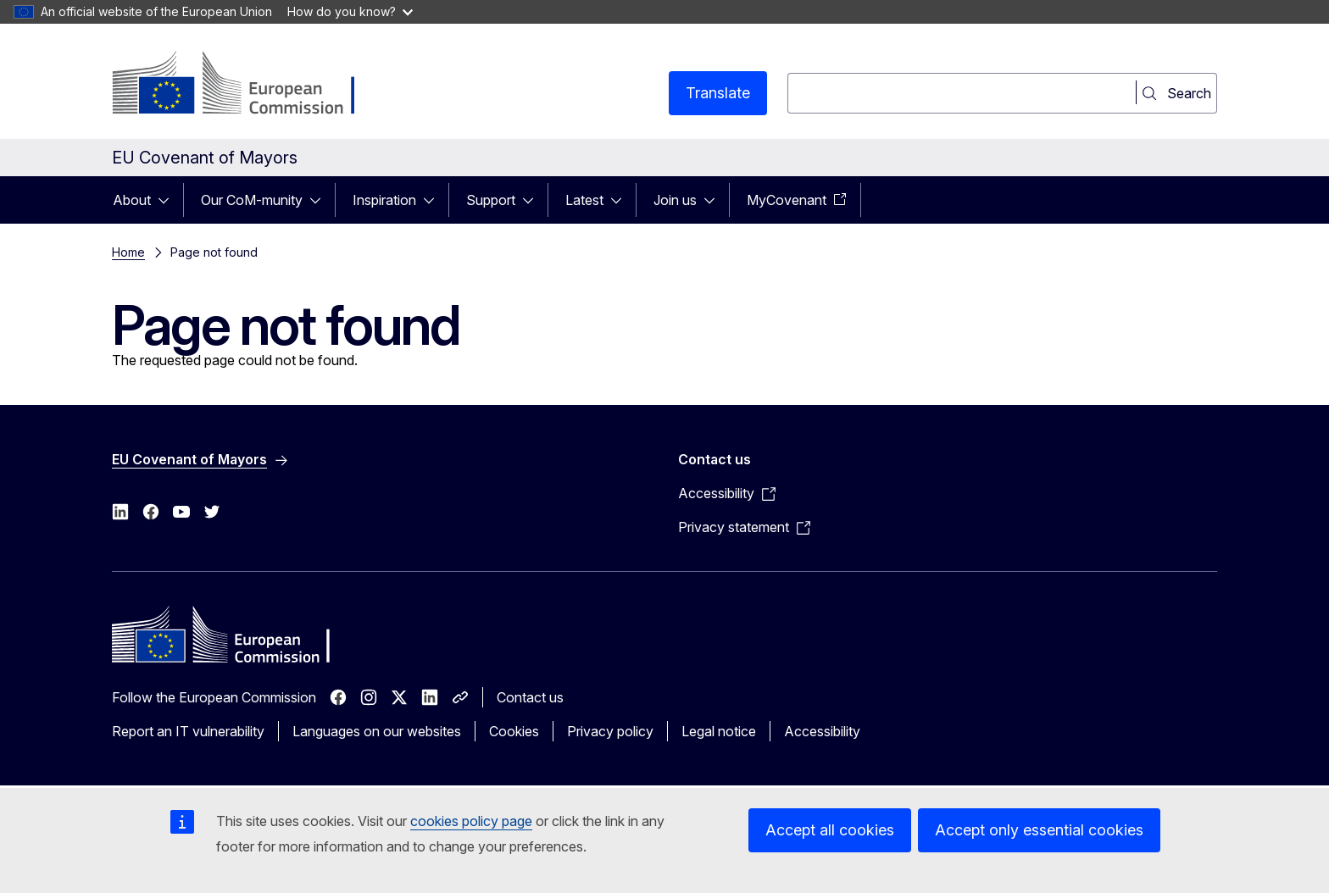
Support (490, 199)
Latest (584, 199)
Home (128, 252)
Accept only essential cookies (1039, 830)
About (132, 199)
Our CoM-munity (252, 199)
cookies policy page (471, 821)
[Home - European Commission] (249, 85)
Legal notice (718, 731)
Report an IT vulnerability (188, 731)
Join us (675, 199)
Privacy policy (610, 731)
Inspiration (384, 199)
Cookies (514, 731)
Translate (718, 93)
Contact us (530, 697)
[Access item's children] (168, 200)
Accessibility (822, 731)
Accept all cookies (829, 830)
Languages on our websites (376, 731)
